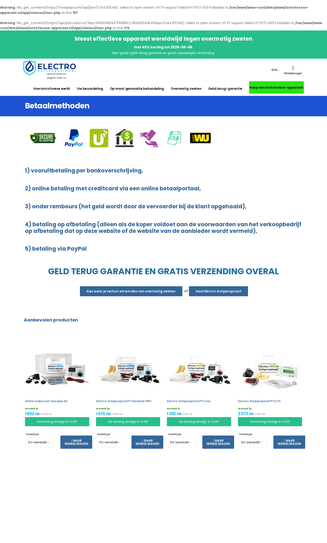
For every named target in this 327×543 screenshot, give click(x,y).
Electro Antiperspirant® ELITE (259, 401)
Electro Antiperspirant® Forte (188, 401)
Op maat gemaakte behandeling (137, 88)
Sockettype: (33, 434)
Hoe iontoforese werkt (51, 88)
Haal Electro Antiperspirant (218, 291)
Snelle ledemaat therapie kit (46, 401)
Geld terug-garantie (225, 88)
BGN (274, 70)
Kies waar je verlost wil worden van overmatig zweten (131, 291)
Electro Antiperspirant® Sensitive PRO (123, 401)
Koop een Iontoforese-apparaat (276, 87)
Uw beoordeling (90, 88)
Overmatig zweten (186, 88)
